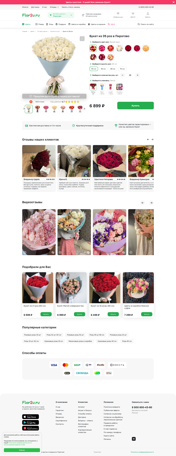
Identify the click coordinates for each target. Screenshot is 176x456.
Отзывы (54, 7)
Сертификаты (61, 421)
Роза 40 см (127, 341)
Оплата (25, 7)
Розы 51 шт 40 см (54, 335)
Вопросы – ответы (85, 421)
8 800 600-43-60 (142, 407)
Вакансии (60, 417)
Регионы (107, 439)
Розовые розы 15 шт (32, 335)
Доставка (35, 7)
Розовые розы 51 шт (75, 335)
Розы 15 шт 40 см (31, 341)
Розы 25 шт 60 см (97, 335)
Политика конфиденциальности (142, 452)
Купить (135, 105)
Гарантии (60, 410)
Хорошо (22, 450)
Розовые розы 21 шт (118, 335)
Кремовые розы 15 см (53, 341)
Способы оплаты (85, 414)
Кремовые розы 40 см (107, 341)
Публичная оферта (111, 410)
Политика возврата (112, 407)
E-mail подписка (110, 429)
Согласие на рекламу (112, 414)
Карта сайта (109, 436)
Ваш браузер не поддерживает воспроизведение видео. (39, 232)
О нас (44, 7)
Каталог (81, 407)
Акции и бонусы (85, 410)
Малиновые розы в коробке (80, 341)
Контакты (60, 424)
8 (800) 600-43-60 (146, 7)
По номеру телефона (112, 432)
